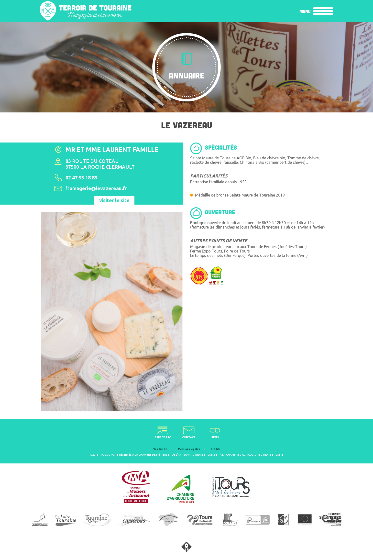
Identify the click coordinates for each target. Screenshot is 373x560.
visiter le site (114, 200)
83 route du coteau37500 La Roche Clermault (100, 164)
